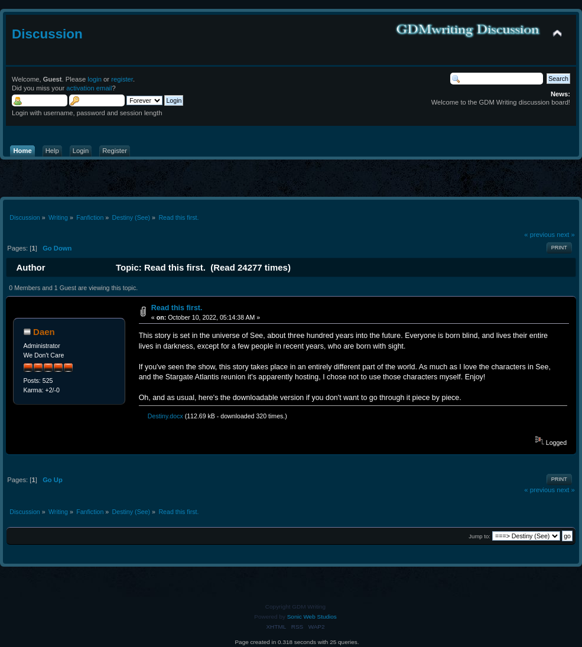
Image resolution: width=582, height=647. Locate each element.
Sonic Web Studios (312, 616)
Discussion (47, 34)
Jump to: (479, 536)
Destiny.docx (162, 416)
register (122, 79)
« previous (539, 234)
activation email (89, 88)
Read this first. (177, 308)
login (94, 79)
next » (566, 234)
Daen (44, 332)
